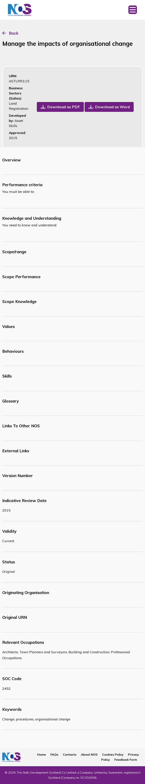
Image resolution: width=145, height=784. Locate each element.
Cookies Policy (112, 754)
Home (41, 754)
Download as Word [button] (112, 106)
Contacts (69, 754)
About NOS (89, 754)
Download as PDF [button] (63, 106)
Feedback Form (125, 759)
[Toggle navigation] (132, 10)
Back (13, 33)
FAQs (54, 754)
